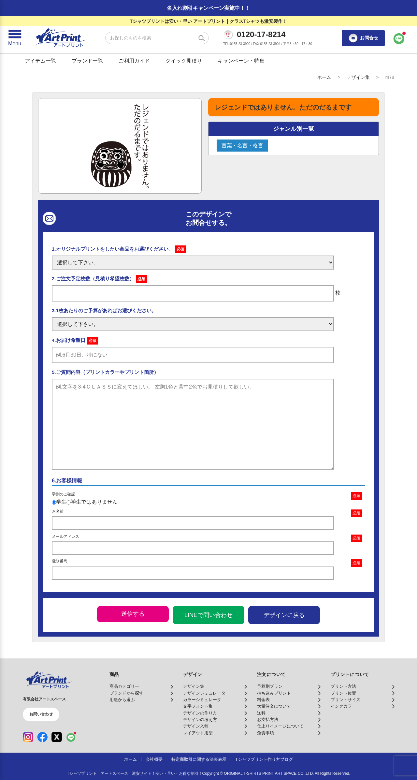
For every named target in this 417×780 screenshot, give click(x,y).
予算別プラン (269, 686)
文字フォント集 (198, 706)
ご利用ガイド (134, 61)
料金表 (263, 700)
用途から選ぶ (122, 700)
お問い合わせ (41, 714)
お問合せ (363, 38)
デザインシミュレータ (204, 693)
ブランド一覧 (87, 61)
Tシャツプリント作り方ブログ (264, 759)
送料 (261, 713)
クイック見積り (183, 61)
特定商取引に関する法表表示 (198, 759)
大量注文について (274, 706)
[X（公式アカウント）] (56, 737)
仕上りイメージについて (280, 726)
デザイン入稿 (195, 726)
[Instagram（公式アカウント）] (28, 737)
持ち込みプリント (274, 693)
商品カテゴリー (124, 686)
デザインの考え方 (200, 719)
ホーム (324, 77)
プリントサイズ (345, 700)
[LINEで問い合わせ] (399, 38)
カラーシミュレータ (202, 700)
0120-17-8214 (261, 34)
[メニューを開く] (14, 38)
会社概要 (154, 759)
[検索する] (202, 38)
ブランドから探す (126, 693)
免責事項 (265, 733)
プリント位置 (343, 693)
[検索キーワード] (157, 38)
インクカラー (343, 706)
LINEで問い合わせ (208, 615)
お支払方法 (267, 719)
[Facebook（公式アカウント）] (42, 737)
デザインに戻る (284, 615)
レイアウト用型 (198, 733)
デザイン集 (358, 77)
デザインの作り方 (200, 713)
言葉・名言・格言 (242, 145)
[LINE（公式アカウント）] (71, 737)
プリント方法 (343, 686)
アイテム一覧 (40, 61)
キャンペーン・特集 (241, 61)
